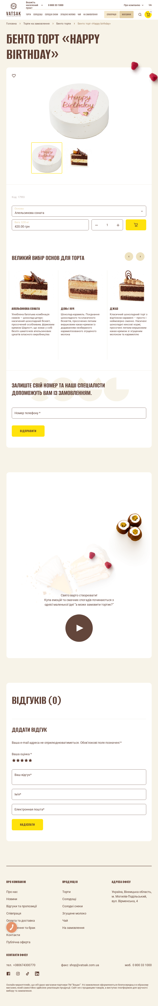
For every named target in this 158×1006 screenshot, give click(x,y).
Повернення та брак (20, 928)
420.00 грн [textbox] (22, 226)
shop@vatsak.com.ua (84, 965)
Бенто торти (63, 23)
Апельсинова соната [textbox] (29, 213)
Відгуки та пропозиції (21, 906)
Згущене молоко (67, 14)
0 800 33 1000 (55, 5)
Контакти (13, 935)
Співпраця (13, 913)
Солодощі (38, 14)
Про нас (12, 892)
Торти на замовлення (36, 23)
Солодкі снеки (51, 14)
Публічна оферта (18, 942)
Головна (11, 23)
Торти (28, 14)
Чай (79, 14)
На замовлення (90, 14)
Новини (11, 899)
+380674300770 (24, 965)
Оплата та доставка (20, 920)
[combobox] (79, 211)
